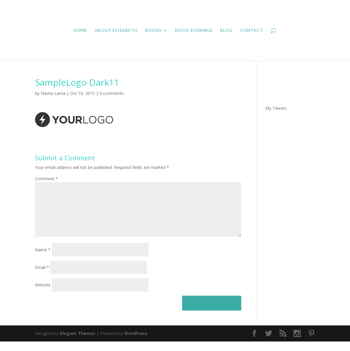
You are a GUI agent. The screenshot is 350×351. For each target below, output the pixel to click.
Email (42, 277)
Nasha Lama (53, 93)
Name (43, 259)
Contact (251, 30)
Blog (226, 30)
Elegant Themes (77, 343)
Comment (46, 178)
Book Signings (194, 30)
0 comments (112, 93)
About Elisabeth (116, 30)
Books (153, 30)
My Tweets (276, 108)
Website (43, 294)
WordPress (135, 343)
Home (80, 30)
